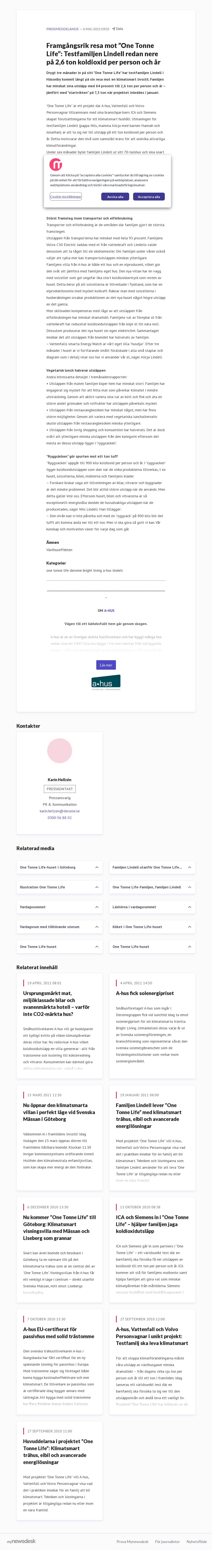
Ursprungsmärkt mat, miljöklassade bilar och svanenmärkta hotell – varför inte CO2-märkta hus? (56, 1003)
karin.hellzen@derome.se (60, 811)
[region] (107, 181)
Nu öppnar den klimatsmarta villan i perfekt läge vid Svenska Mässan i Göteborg (59, 1112)
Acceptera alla (149, 197)
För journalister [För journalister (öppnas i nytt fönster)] (167, 1541)
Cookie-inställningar (65, 196)
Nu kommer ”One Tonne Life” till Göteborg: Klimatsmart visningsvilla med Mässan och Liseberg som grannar (59, 1227)
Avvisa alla (115, 197)
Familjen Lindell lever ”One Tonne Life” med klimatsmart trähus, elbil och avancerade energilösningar (149, 1115)
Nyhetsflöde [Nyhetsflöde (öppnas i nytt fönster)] (197, 1541)
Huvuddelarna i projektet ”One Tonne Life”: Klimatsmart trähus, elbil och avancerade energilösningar (58, 1451)
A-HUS (109, 610)
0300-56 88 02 (60, 817)
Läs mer (106, 665)
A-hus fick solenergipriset (145, 993)
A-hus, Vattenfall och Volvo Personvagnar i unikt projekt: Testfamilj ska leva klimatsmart (152, 1336)
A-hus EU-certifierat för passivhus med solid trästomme (58, 1332)
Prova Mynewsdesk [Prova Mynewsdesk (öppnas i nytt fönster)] (132, 1541)
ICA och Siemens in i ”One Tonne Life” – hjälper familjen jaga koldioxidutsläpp (152, 1224)
